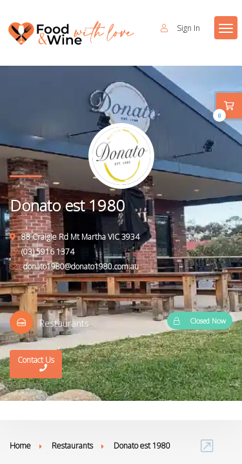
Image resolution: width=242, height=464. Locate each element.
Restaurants (72, 445)
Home (20, 445)
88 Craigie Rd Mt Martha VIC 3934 (74, 236)
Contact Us (35, 365)
